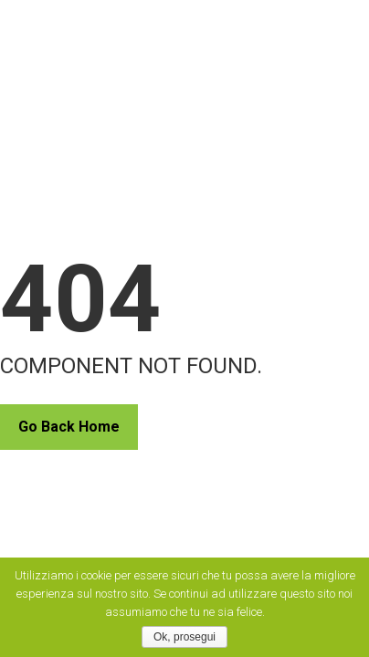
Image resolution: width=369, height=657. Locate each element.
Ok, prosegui (184, 637)
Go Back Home (69, 426)
